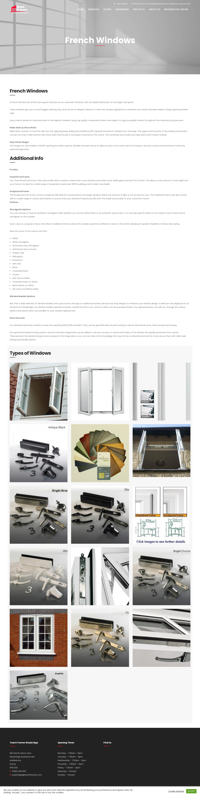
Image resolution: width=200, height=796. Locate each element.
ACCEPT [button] (191, 791)
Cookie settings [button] (176, 791)
